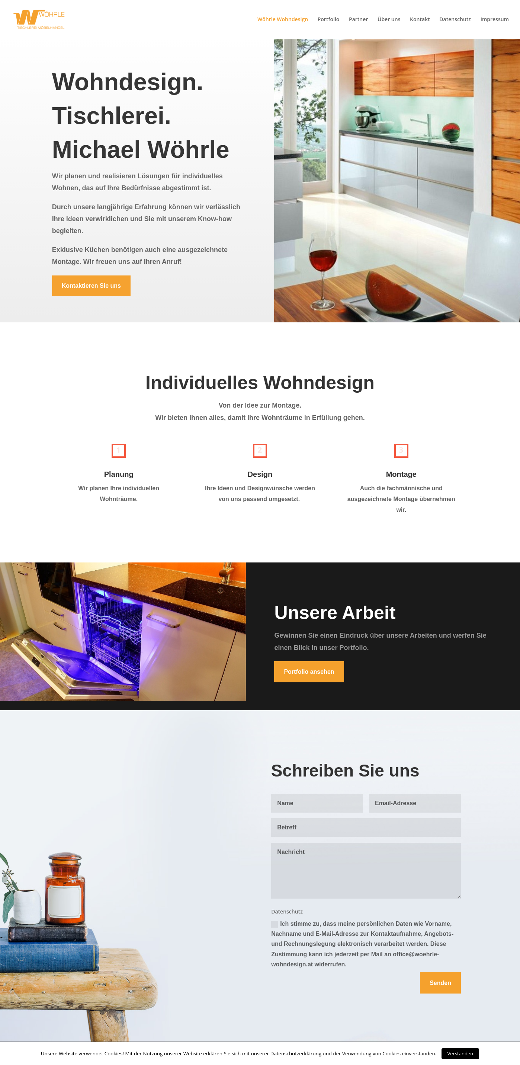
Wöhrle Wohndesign (282, 20)
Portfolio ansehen (309, 672)
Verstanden (460, 1053)
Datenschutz (455, 20)
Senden (440, 983)
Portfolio (329, 20)
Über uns (389, 20)
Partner (358, 20)
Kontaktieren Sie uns (91, 286)
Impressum (495, 20)
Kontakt (420, 20)
